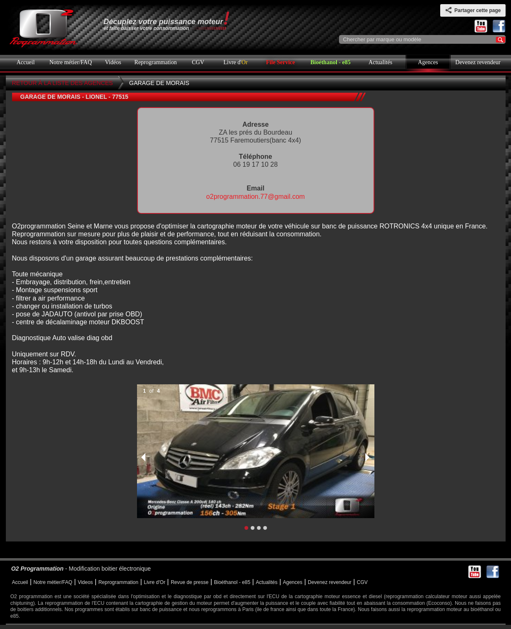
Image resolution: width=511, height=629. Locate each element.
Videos (85, 582)
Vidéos (113, 62)
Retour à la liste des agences (62, 83)
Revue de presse (190, 582)
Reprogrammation (156, 62)
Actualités (380, 62)
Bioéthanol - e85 (330, 62)
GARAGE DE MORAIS (159, 83)
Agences (428, 62)
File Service (280, 62)
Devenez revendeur (477, 62)
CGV (198, 62)
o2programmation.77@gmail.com (255, 196)
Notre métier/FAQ (71, 62)
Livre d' (235, 62)
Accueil (26, 62)
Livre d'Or (154, 582)
